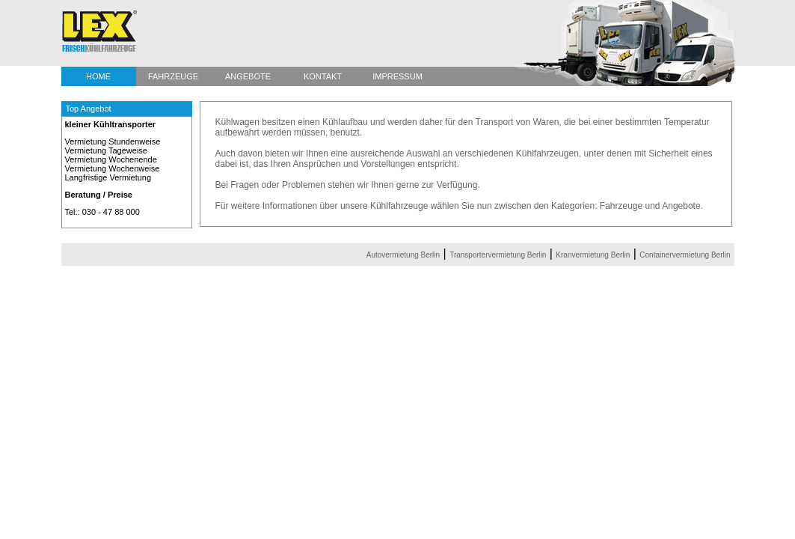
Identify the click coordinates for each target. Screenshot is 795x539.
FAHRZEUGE (173, 76)
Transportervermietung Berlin (497, 255)
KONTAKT (323, 76)
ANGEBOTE (248, 76)
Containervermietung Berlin (684, 255)
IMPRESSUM (397, 76)
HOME (98, 76)
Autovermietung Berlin (403, 255)
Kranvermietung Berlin (593, 255)
